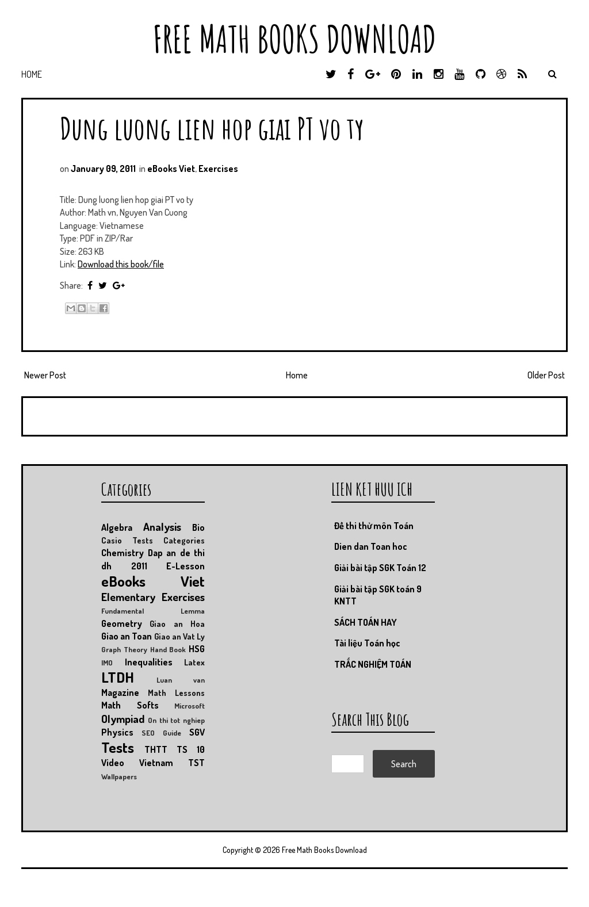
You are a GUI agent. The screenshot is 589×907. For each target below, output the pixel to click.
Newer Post (45, 375)
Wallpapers (119, 776)
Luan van (180, 679)
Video (112, 762)
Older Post (546, 375)
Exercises (218, 168)
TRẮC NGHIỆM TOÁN (372, 664)
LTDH (117, 677)
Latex (194, 662)
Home (31, 74)
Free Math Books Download (294, 39)
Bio (198, 527)
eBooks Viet (171, 168)
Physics (117, 732)
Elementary (128, 597)
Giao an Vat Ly (179, 636)
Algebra (116, 527)
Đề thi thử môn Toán (374, 525)
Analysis (162, 526)
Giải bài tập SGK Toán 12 (380, 567)
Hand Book (168, 649)
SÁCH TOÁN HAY (365, 622)
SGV (197, 732)
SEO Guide (161, 732)
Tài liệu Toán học (367, 643)
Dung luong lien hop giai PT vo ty (212, 128)
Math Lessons (176, 692)
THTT (155, 749)
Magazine (120, 692)
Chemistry (122, 552)
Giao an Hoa (177, 623)
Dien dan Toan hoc (370, 546)
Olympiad (122, 718)
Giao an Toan (126, 636)
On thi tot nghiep (176, 720)
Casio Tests (127, 540)
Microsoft (189, 705)
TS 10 (191, 749)
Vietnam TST (172, 762)
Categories (184, 540)
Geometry (121, 623)
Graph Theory (124, 649)
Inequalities (149, 662)
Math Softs (130, 705)
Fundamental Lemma (153, 610)
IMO (107, 662)
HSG (197, 649)
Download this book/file (121, 264)
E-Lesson (185, 566)
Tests (117, 747)
